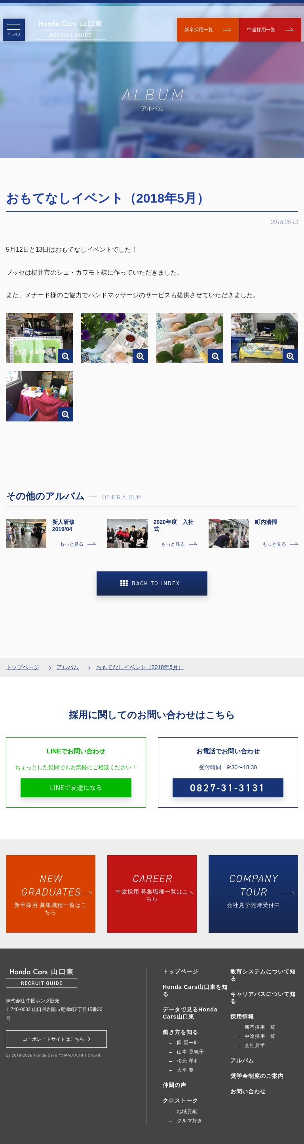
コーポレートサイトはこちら (57, 1039)
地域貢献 (187, 1111)
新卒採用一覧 (198, 24)
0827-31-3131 (228, 781)
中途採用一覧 (265, 24)
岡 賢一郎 (188, 1042)
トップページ (22, 661)
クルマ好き (190, 1120)
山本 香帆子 (190, 1052)
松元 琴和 (188, 1061)
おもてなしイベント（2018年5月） (140, 661)
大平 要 (185, 1070)
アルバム (68, 661)
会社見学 (255, 1045)
